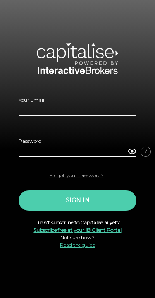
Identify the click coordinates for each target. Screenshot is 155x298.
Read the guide (77, 245)
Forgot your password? (76, 175)
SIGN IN (78, 200)
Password (30, 141)
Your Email (31, 100)
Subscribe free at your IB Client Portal (77, 230)
